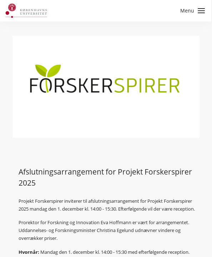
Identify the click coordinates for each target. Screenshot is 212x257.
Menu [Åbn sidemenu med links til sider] (192, 10)
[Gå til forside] (26, 11)
